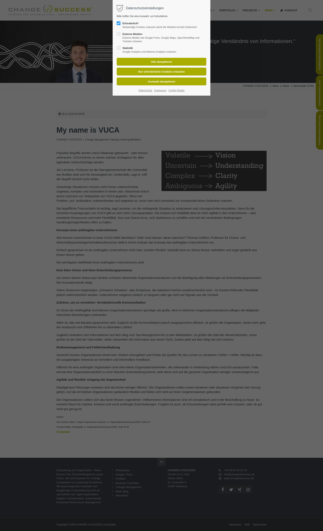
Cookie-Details (177, 90)
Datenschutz (145, 90)
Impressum (160, 90)
